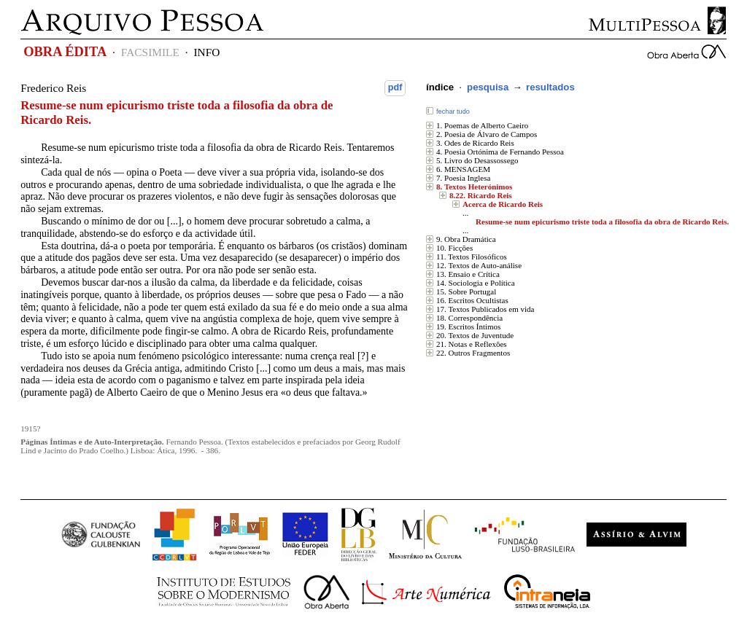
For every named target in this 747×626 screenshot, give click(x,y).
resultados (550, 87)
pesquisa (487, 87)
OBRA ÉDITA (65, 51)
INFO (206, 52)
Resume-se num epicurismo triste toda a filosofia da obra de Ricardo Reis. (602, 221)
